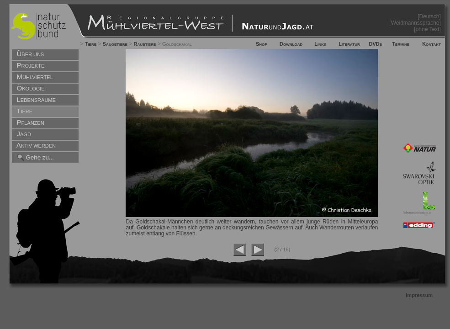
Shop (261, 44)
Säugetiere (115, 44)
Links (320, 44)
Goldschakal (177, 44)
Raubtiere (144, 44)
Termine (400, 44)
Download (291, 44)
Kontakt (431, 44)
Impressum (419, 295)
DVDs (375, 44)
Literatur (349, 44)
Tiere (90, 44)
